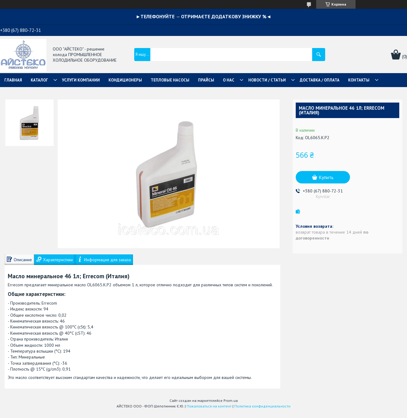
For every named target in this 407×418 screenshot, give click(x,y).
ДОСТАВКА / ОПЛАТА (319, 80)
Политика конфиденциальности (262, 406)
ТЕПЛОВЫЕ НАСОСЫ (170, 80)
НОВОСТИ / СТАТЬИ (267, 80)
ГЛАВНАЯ (13, 80)
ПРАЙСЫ (206, 80)
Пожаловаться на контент (209, 406)
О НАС (228, 80)
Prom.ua (230, 400)
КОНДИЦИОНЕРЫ (125, 80)
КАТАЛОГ (39, 80)
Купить (326, 177)
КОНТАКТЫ (358, 80)
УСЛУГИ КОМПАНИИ (81, 80)
